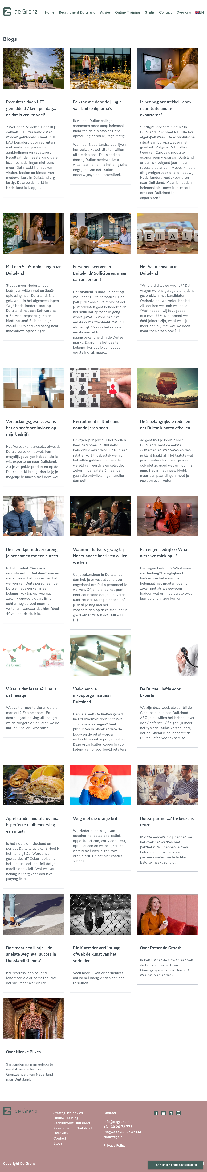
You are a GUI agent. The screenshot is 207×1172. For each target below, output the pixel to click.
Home (49, 12)
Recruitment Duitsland (77, 12)
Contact (165, 12)
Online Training (127, 12)
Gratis (150, 12)
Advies (105, 12)
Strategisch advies (68, 1113)
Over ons (184, 12)
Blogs (57, 1143)
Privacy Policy (115, 1145)
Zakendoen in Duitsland (72, 1128)
